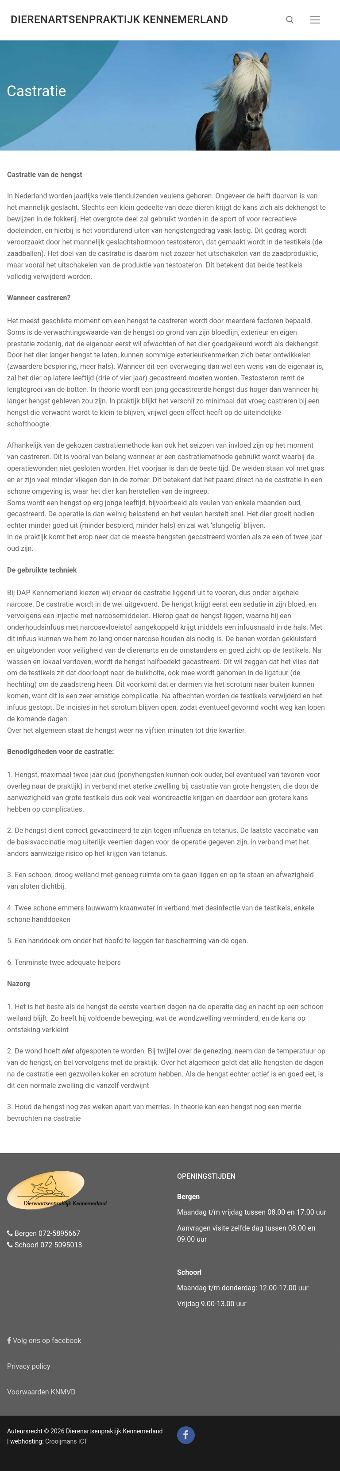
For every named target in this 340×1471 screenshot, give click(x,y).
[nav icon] (315, 20)
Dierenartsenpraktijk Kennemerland (119, 19)
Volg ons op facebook (44, 1340)
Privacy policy (28, 1366)
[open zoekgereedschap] (290, 20)
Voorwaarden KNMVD (41, 1392)
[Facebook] (186, 1435)
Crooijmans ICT (66, 1441)
